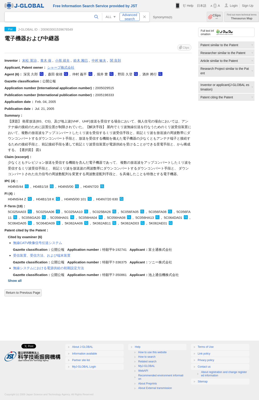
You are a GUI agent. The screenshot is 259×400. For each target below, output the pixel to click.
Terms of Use (206, 346)
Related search (147, 361)
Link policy (204, 353)
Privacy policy (206, 360)
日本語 (201, 5)
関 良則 (115, 60)
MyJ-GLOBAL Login (84, 366)
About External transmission (155, 388)
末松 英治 (29, 60)
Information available (84, 353)
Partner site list (81, 360)
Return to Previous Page (23, 292)
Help (190, 5)
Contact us (204, 366)
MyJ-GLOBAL (146, 366)
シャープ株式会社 (60, 67)
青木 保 (45, 60)
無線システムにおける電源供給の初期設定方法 (48, 268)
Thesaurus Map (242, 17)
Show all (15, 280)
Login (234, 5)
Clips (217, 16)
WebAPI (143, 370)
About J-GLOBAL (82, 346)
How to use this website (152, 352)
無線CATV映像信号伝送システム (37, 243)
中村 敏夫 (99, 60)
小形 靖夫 (62, 60)
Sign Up (247, 5)
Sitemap (203, 381)
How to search (147, 356)
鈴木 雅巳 (80, 60)
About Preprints (147, 383)
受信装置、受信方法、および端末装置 (41, 255)
